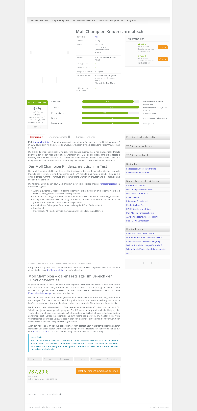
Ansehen (163, 47)
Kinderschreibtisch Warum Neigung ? (143, 241)
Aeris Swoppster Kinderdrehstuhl (142, 216)
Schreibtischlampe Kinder (111, 20)
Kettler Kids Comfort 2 (136, 185)
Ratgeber (131, 20)
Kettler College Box (135, 205)
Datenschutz (154, 407)
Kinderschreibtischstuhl (84, 20)
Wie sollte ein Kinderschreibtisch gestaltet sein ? (146, 251)
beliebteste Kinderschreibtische (141, 168)
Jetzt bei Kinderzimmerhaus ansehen (98, 370)
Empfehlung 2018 (60, 20)
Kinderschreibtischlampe (40, 293)
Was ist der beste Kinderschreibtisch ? (144, 237)
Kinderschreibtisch (39, 20)
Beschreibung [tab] (36, 137)
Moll (96, 37)
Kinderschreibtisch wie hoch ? (140, 233)
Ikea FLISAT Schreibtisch (137, 220)
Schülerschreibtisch (56, 270)
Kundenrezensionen (85, 137)
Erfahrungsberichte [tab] (59, 137)
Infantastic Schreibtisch (137, 201)
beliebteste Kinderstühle (137, 172)
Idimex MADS (132, 197)
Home (29, 394)
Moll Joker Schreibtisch (137, 193)
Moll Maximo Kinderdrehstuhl (140, 213)
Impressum (164, 407)
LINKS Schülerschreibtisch (138, 209)
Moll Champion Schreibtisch (139, 189)
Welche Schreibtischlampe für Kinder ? (144, 245)
